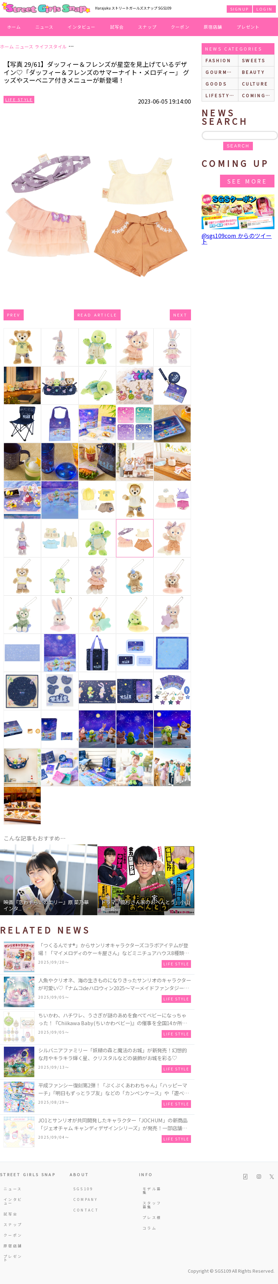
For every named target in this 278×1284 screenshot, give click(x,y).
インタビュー (81, 27)
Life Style (19, 99)
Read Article (97, 315)
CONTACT (83, 1210)
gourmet (219, 72)
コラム (150, 1228)
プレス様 (152, 1217)
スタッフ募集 (152, 1204)
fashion (218, 60)
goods (216, 84)
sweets (254, 60)
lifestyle (221, 95)
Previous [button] (9, 880)
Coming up (258, 95)
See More (247, 181)
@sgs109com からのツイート (237, 238)
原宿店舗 (213, 27)
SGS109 (83, 1188)
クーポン (180, 27)
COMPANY (83, 1199)
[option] (48, 879)
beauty (253, 72)
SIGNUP (239, 9)
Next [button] (185, 880)
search (238, 146)
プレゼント (248, 27)
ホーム (14, 27)
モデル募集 (152, 1190)
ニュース (44, 27)
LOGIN (264, 9)
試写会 (117, 27)
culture (255, 84)
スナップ (147, 27)
